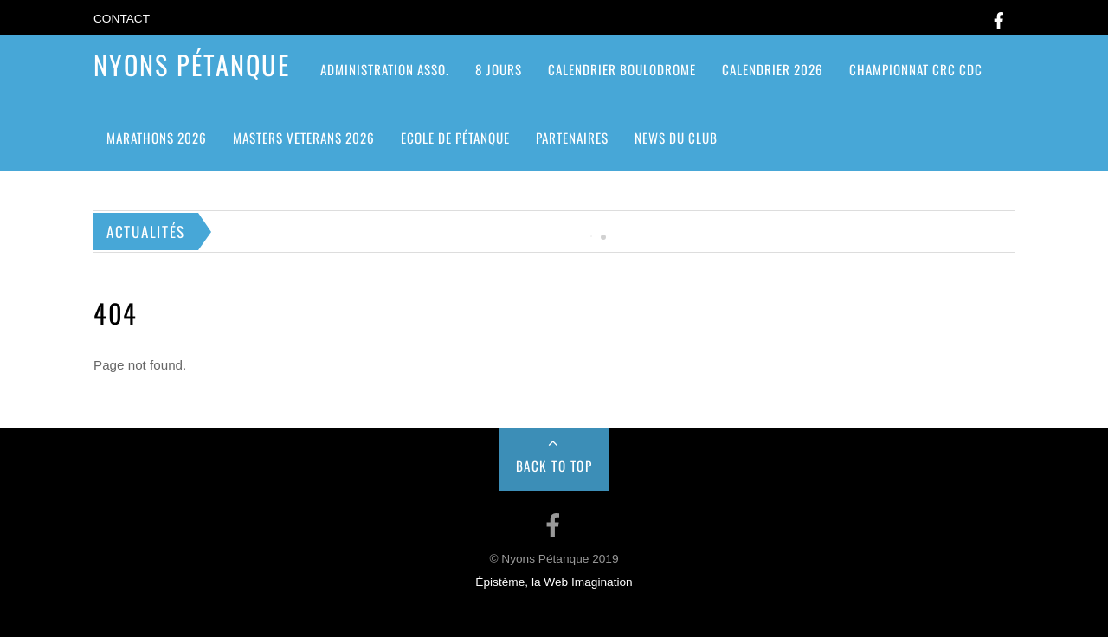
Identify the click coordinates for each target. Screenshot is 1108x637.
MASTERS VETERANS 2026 (304, 137)
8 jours (498, 69)
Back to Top (554, 465)
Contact (121, 18)
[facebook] (999, 18)
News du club (676, 137)
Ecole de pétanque (455, 137)
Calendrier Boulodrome (622, 69)
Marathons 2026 (156, 137)
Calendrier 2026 (772, 69)
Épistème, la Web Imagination (553, 582)
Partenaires (572, 137)
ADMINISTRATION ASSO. (384, 69)
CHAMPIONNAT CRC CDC (915, 69)
